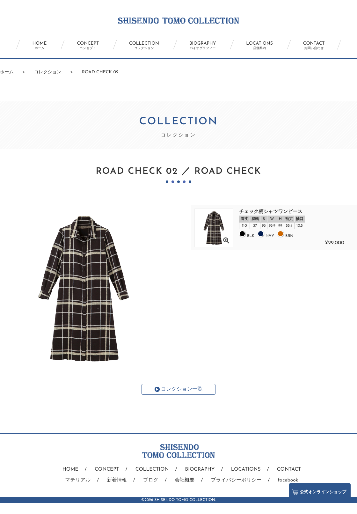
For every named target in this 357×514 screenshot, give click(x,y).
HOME (31, 45)
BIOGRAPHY (204, 45)
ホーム (7, 72)
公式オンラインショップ (318, 490)
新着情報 (116, 480)
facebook (289, 480)
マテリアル (76, 480)
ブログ (150, 480)
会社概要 (184, 480)
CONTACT (322, 45)
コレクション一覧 (181, 389)
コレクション (48, 72)
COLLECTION (142, 45)
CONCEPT (83, 45)
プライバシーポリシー (237, 480)
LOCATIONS (264, 45)
